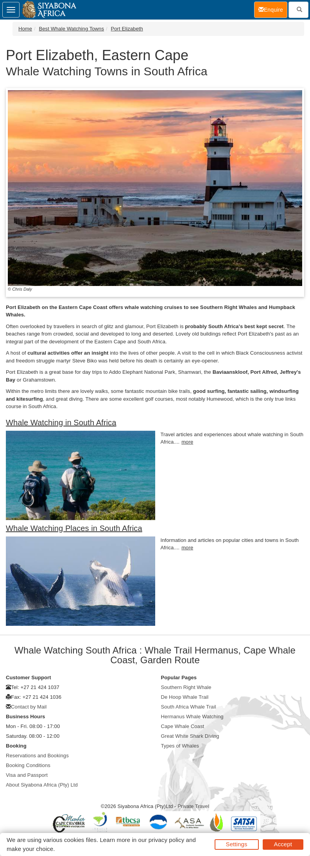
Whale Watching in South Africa (61, 422)
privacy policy (166, 839)
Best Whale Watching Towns (71, 29)
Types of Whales (180, 746)
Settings (236, 844)
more (187, 442)
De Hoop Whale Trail (185, 697)
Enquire (272, 9)
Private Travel (193, 806)
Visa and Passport (27, 775)
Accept (283, 844)
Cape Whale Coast (182, 726)
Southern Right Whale (186, 687)
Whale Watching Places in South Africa (74, 528)
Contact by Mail (29, 707)
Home (25, 29)
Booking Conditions (28, 765)
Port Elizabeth (127, 29)
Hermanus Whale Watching (192, 716)
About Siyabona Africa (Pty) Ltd (42, 785)
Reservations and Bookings (37, 755)
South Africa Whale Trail (188, 707)
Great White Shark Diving (190, 736)
